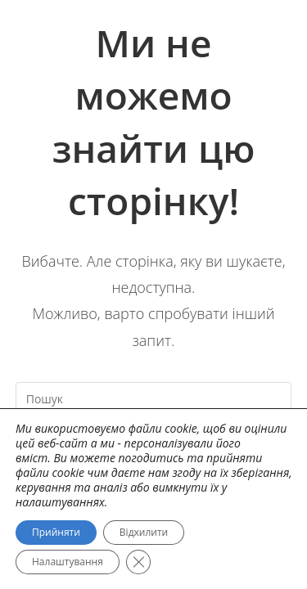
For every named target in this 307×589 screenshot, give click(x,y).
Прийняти (56, 532)
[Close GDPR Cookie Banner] (138, 562)
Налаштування (67, 562)
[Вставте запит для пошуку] (154, 398)
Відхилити (144, 532)
